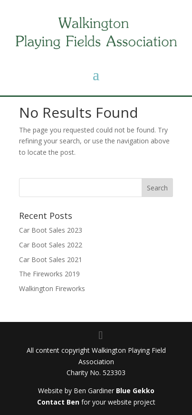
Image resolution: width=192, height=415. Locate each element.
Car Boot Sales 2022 (50, 244)
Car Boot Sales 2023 (50, 230)
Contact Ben (58, 401)
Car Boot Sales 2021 (50, 259)
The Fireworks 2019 (49, 273)
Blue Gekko (135, 390)
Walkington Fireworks (52, 288)
